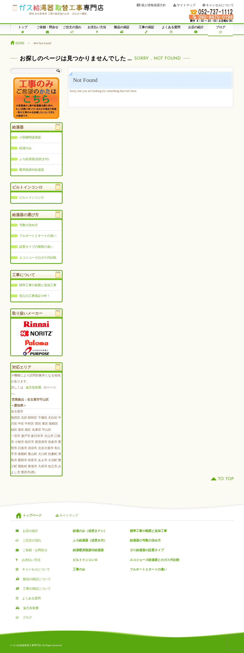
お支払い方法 (96, 30)
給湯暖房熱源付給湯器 (88, 550)
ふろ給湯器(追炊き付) (34, 159)
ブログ (220, 30)
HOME (19, 42)
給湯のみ (25, 148)
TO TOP (226, 479)
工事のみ (79, 569)
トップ (22, 30)
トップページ (32, 515)
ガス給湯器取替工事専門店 (57, 7)
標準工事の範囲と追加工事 (37, 285)
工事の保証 (146, 30)
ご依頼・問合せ (47, 30)
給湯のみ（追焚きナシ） (90, 531)
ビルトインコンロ (31, 197)
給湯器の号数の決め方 (145, 540)
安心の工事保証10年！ (34, 296)
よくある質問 (171, 30)
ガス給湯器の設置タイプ (147, 550)
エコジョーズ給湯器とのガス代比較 (154, 560)
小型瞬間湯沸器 (30, 137)
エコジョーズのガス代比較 (37, 257)
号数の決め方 (28, 225)
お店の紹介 (195, 30)
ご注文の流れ (72, 30)
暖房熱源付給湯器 (31, 169)
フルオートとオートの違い (37, 235)
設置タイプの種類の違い (36, 246)
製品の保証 (121, 30)
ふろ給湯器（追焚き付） (90, 540)
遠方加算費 (33, 387)
